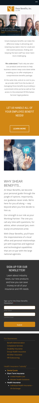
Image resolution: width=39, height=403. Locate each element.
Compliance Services (15, 346)
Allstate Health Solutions (19, 379)
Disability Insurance (14, 349)
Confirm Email (9, 317)
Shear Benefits (19, 9)
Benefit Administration (16, 343)
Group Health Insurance (16, 352)
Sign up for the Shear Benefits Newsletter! (16, 302)
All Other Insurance (14, 355)
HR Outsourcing (13, 358)
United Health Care (17, 376)
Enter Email (8, 310)
